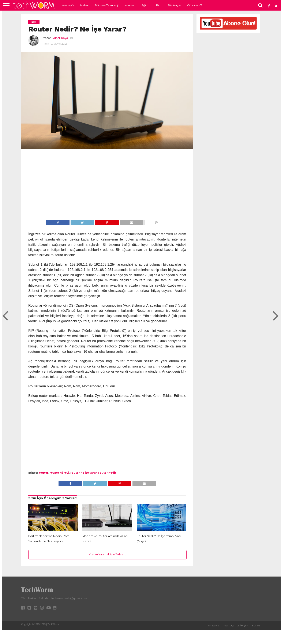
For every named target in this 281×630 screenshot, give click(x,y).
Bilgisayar (174, 5)
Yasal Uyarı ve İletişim (235, 625)
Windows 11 (194, 5)
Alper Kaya (60, 38)
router (43, 472)
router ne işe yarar (83, 472)
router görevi (59, 472)
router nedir (107, 472)
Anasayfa (68, 5)
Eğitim (146, 5)
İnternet (130, 5)
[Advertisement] (107, 185)
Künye (256, 625)
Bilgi (159, 5)
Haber (84, 5)
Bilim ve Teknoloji (107, 5)
